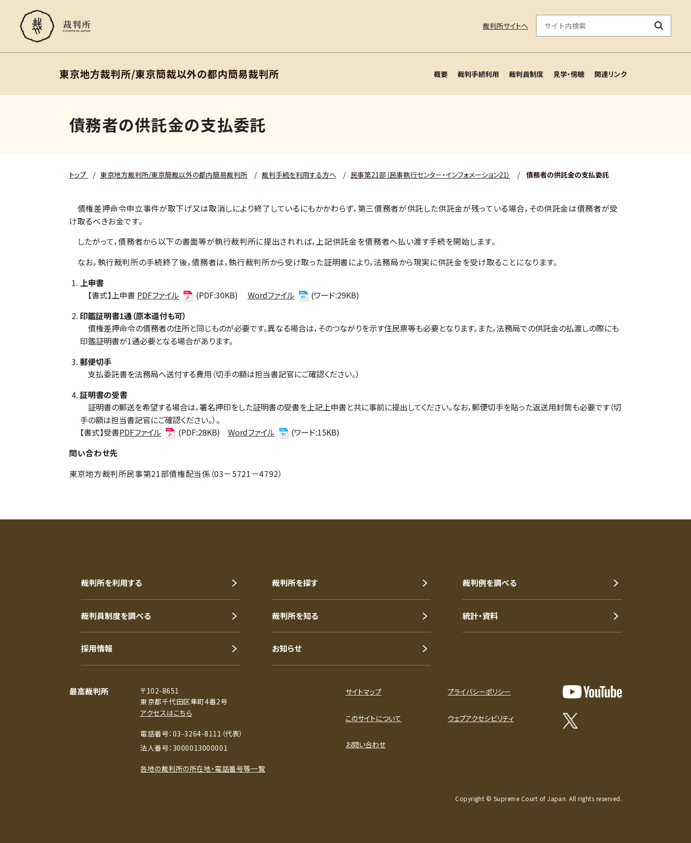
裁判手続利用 (478, 74)
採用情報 (97, 648)
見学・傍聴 (568, 74)
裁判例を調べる (489, 582)
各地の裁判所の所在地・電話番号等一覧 (202, 768)
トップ (78, 175)
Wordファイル (278, 295)
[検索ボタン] (659, 25)
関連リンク (610, 74)
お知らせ (287, 648)
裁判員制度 (526, 74)
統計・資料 (480, 616)
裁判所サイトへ (505, 26)
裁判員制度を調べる (116, 616)
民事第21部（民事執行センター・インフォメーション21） (430, 175)
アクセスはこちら (166, 713)
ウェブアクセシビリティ (481, 718)
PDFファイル (165, 295)
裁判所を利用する (111, 582)
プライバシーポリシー (479, 691)
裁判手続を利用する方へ (299, 175)
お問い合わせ (365, 744)
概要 (441, 74)
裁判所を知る (295, 616)
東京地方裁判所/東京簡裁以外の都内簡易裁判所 (173, 175)
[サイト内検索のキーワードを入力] (592, 25)
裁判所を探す (295, 582)
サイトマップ (364, 691)
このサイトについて (373, 718)
